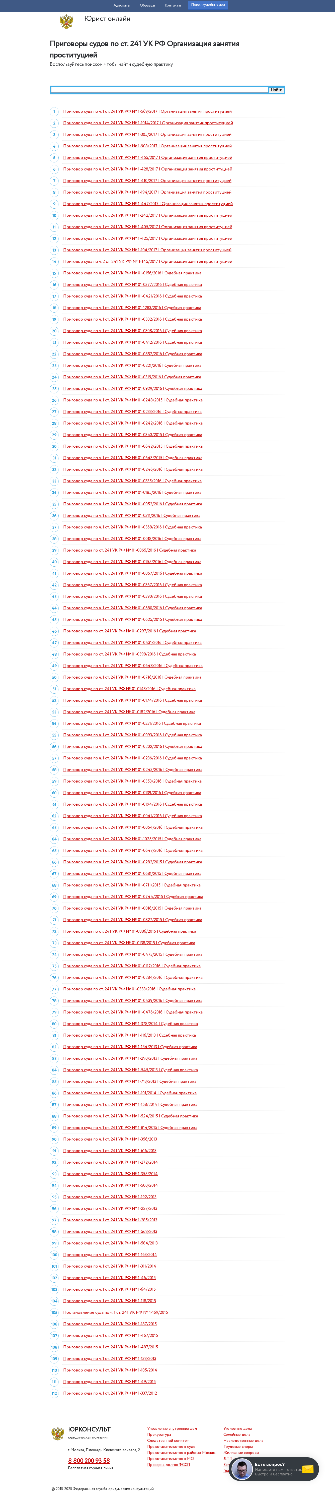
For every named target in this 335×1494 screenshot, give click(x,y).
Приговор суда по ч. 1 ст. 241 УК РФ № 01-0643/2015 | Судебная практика (132, 458)
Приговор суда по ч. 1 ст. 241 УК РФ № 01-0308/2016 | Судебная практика (132, 331)
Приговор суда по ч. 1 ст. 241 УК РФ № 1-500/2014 (110, 1185)
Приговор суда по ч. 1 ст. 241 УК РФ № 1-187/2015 (110, 1324)
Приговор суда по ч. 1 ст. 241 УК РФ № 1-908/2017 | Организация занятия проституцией (147, 146)
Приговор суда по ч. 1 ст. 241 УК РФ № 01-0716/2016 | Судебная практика (132, 677)
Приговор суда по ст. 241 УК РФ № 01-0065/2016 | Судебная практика (129, 550)
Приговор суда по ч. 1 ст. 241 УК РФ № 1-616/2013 (109, 1151)
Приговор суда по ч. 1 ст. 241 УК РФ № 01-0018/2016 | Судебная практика (132, 539)
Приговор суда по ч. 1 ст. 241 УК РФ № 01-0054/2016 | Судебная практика (133, 827)
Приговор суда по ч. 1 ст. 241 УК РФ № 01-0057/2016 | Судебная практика (132, 573)
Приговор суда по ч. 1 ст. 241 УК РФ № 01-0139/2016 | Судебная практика (132, 793)
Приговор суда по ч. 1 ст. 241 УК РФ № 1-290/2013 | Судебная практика (130, 1058)
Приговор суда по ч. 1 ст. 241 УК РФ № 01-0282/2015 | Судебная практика (132, 862)
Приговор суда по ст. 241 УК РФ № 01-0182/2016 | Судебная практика (129, 712)
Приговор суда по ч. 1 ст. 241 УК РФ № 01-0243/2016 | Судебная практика (132, 770)
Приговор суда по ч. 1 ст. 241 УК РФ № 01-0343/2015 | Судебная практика (132, 435)
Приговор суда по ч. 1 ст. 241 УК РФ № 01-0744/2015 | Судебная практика (133, 897)
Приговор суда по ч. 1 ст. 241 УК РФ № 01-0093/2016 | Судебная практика (132, 735)
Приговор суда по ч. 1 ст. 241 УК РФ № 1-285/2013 (110, 1220)
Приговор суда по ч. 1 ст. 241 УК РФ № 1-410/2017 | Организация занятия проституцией (147, 181)
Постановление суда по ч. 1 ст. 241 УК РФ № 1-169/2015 (115, 1312)
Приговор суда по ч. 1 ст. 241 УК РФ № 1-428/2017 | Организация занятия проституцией (147, 169)
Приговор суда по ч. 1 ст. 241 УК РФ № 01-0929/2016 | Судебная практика (132, 389)
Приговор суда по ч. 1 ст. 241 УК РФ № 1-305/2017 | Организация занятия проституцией (147, 135)
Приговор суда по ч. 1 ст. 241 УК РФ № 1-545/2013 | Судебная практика (130, 1070)
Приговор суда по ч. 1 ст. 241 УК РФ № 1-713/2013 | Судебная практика (129, 1082)
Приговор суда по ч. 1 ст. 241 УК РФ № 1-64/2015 (109, 1289)
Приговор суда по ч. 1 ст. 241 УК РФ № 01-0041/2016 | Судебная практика (132, 816)
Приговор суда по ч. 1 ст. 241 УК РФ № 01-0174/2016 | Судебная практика (132, 700)
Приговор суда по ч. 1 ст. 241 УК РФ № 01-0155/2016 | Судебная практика (132, 562)
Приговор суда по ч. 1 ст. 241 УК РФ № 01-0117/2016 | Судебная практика (132, 966)
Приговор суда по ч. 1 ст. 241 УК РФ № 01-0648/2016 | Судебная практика (133, 666)
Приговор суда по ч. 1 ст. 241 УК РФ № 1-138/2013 (109, 1359)
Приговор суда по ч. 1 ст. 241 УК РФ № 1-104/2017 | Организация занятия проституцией (147, 250)
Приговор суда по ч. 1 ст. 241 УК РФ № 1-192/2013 (109, 1197)
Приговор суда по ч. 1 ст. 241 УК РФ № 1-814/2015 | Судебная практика (130, 1128)
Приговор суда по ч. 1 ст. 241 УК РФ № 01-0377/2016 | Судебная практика (132, 285)
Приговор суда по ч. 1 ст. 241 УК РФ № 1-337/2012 (110, 1393)
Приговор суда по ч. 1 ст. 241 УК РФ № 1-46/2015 (109, 1278)
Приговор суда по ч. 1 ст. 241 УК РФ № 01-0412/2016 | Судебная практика (132, 342)
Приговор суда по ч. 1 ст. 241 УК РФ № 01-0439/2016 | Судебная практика (132, 1001)
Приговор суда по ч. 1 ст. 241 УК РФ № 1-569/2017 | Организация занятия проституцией (147, 111)
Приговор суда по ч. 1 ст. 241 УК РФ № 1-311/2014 (109, 1266)
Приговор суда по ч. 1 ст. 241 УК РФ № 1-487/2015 (110, 1347)
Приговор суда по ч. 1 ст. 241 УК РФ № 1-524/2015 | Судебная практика (130, 1116)
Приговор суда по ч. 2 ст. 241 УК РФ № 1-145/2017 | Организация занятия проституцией (147, 262)
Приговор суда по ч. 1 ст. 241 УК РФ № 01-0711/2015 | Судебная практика (132, 885)
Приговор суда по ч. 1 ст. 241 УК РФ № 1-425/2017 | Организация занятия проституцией (147, 238)
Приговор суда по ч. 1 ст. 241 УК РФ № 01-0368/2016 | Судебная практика (132, 527)
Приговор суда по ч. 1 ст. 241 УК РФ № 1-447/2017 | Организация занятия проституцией (148, 204)
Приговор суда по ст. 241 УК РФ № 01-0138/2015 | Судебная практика (129, 943)
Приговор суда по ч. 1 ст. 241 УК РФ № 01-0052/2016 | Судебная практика (132, 504)
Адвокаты (122, 5)
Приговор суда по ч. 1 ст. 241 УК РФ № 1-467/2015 (110, 1336)
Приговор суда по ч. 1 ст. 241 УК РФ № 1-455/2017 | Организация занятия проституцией (147, 158)
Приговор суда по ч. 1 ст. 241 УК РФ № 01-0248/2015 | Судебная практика (133, 400)
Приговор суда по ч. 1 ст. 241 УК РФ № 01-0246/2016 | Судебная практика (133, 469)
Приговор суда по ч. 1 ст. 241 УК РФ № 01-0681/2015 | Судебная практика (132, 874)
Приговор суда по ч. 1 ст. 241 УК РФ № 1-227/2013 (110, 1209)
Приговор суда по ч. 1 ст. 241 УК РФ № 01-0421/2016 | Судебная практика (132, 296)
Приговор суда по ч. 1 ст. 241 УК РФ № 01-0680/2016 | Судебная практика (132, 608)
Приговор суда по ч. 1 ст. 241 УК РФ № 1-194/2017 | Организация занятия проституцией (147, 192)
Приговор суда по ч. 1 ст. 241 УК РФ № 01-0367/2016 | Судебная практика (132, 585)
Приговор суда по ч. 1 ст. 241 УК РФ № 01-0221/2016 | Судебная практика (132, 366)
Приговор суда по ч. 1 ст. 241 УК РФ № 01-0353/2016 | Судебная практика (132, 781)
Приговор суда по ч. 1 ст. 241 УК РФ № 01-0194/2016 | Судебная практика (132, 804)
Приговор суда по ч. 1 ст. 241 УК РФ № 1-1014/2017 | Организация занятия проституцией (148, 123)
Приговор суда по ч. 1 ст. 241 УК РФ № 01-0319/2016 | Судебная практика (132, 377)
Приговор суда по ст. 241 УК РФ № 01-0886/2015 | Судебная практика (129, 931)
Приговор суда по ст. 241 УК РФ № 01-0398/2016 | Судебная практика (129, 654)
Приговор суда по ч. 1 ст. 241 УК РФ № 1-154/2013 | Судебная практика (130, 1047)
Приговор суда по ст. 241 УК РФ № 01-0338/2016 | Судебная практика (129, 989)
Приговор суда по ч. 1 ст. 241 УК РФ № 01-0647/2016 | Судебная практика (133, 851)
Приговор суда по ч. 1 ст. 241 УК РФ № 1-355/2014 (110, 1174)
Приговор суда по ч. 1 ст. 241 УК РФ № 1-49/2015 (109, 1382)
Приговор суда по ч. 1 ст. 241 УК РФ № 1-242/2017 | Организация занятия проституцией (147, 215)
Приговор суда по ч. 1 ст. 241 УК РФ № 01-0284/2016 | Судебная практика (133, 978)
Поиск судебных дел (208, 5)
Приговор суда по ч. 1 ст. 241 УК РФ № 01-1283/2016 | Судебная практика (132, 308)
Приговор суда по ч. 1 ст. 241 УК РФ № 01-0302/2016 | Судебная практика (132, 319)
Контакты (173, 5)
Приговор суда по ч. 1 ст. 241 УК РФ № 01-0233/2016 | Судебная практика (132, 412)
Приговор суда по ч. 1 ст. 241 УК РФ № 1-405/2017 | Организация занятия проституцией (147, 227)
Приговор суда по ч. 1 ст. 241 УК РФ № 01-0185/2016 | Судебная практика (132, 493)
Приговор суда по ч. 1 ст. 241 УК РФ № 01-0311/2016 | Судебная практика (131, 516)
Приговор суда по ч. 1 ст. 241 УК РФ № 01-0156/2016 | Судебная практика (132, 273)
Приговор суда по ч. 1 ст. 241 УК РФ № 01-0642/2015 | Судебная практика (133, 446)
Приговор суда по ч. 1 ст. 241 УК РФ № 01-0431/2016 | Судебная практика (132, 643)
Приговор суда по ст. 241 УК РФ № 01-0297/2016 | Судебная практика (129, 631)
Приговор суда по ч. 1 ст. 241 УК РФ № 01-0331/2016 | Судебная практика (132, 724)
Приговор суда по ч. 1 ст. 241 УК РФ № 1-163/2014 (110, 1255)
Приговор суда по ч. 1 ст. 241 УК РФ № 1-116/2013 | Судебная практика (129, 1035)
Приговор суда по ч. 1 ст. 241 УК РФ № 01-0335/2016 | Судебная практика (132, 481)
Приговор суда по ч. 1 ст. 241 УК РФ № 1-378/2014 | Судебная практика (130, 1024)
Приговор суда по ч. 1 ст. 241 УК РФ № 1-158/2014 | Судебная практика (130, 1105)
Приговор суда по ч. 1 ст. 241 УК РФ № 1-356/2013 (110, 1139)
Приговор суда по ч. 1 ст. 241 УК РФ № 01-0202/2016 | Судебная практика (132, 747)
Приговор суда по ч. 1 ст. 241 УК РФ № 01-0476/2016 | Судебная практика (133, 1012)
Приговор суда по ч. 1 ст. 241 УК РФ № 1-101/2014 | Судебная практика (130, 1093)
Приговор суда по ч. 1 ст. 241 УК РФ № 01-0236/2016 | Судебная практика (132, 758)
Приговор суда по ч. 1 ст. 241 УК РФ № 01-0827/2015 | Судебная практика (132, 920)
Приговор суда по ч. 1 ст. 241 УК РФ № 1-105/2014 (110, 1370)
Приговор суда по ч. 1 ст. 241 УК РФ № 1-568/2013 (110, 1232)
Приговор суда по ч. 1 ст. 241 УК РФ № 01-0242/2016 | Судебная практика (133, 423)
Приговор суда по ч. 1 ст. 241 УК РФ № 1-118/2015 (109, 1301)
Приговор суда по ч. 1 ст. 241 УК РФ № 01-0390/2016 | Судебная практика (132, 596)
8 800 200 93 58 (89, 1461)
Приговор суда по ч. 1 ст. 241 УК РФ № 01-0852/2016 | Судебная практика (132, 354)
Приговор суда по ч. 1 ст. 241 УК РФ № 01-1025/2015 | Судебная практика (132, 839)
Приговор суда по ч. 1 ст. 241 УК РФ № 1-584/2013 (110, 1243)
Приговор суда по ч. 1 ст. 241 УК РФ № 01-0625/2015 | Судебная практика (132, 620)
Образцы (147, 5)
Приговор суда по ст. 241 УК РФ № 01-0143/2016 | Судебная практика (129, 689)
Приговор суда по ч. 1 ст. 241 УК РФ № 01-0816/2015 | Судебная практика (132, 908)
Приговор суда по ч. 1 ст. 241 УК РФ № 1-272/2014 (110, 1162)
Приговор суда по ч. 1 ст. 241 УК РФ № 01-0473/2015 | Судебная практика (132, 954)
